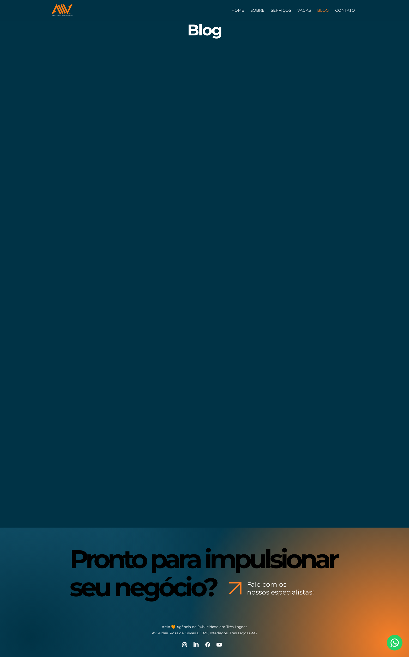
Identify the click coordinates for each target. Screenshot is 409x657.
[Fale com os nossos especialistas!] (270, 588)
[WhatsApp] (394, 642)
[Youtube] (219, 644)
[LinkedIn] (196, 644)
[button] (345, 10)
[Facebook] (207, 644)
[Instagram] (184, 644)
